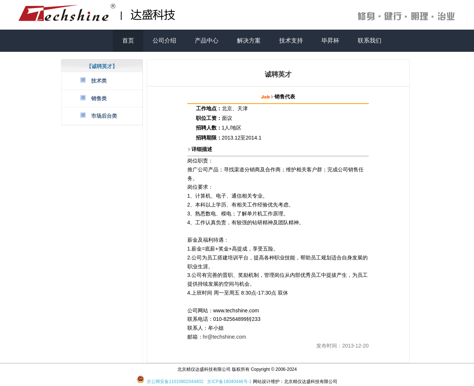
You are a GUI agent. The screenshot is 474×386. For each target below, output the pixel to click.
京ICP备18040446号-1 (229, 381)
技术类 (99, 81)
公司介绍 (164, 40)
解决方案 (249, 40)
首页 (128, 40)
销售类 (99, 98)
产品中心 (206, 40)
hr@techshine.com (224, 337)
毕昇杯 (330, 40)
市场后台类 (104, 116)
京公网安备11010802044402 (175, 381)
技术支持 (291, 40)
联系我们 (369, 40)
